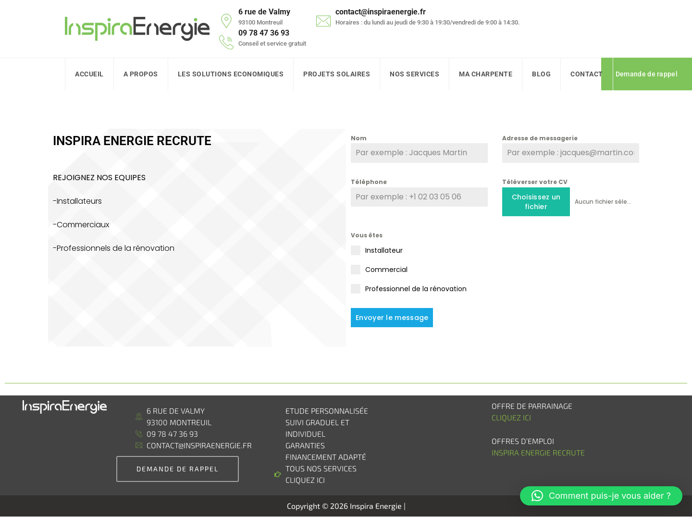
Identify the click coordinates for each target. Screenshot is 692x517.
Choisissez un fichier (536, 201)
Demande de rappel (647, 74)
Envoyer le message (392, 317)
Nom (359, 138)
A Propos (141, 74)
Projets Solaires (336, 74)
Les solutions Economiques (231, 74)
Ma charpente (485, 74)
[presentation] (570, 249)
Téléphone (369, 182)
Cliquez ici (511, 417)
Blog (541, 74)
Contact (586, 74)
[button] (601, 495)
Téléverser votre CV (535, 182)
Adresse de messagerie (540, 138)
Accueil (89, 74)
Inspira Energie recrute (539, 452)
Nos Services (414, 74)
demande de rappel (177, 469)
